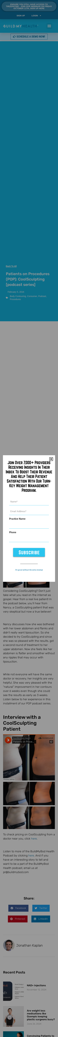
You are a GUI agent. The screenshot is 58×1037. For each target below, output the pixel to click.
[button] (51, 459)
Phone (12, 532)
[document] (29, 518)
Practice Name (17, 519)
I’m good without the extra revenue (29, 570)
